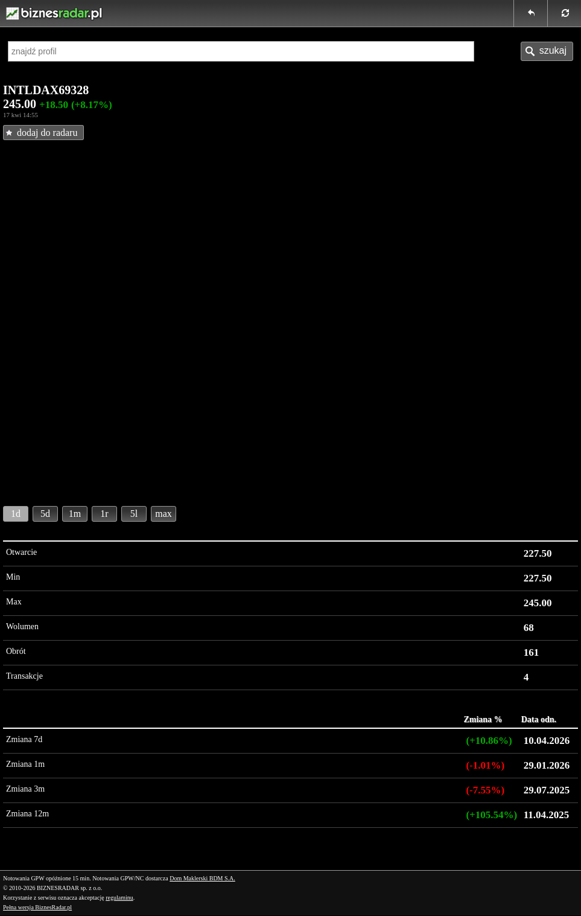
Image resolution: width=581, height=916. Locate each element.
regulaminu (119, 897)
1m (75, 513)
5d (45, 513)
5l (134, 513)
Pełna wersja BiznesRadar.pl (37, 907)
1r (104, 513)
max (163, 513)
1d (16, 513)
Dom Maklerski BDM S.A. (202, 878)
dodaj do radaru (47, 132)
